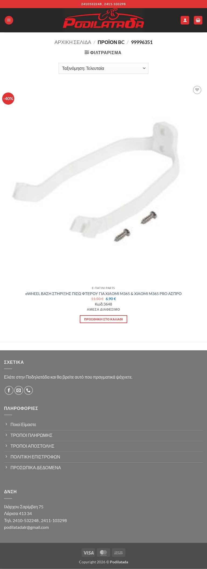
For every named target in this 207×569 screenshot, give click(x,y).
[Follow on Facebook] (9, 390)
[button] (9, 20)
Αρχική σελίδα (72, 42)
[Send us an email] (18, 390)
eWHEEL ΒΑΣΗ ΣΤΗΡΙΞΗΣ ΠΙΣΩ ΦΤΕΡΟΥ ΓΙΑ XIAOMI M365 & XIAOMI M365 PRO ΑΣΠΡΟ (103, 293)
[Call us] (28, 390)
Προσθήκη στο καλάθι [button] (103, 319)
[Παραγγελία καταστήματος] (103, 68)
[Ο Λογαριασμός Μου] (185, 20)
